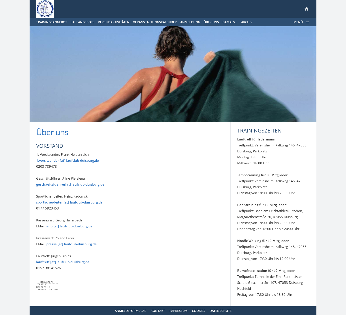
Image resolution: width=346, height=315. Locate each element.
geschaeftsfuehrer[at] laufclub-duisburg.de (70, 184)
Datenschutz (220, 311)
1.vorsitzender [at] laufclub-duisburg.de (67, 160)
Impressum (178, 311)
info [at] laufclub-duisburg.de (69, 226)
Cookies (198, 311)
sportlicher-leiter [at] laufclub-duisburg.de (69, 202)
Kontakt (158, 311)
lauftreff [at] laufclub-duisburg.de (62, 262)
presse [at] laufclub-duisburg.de (71, 244)
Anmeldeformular (130, 311)
